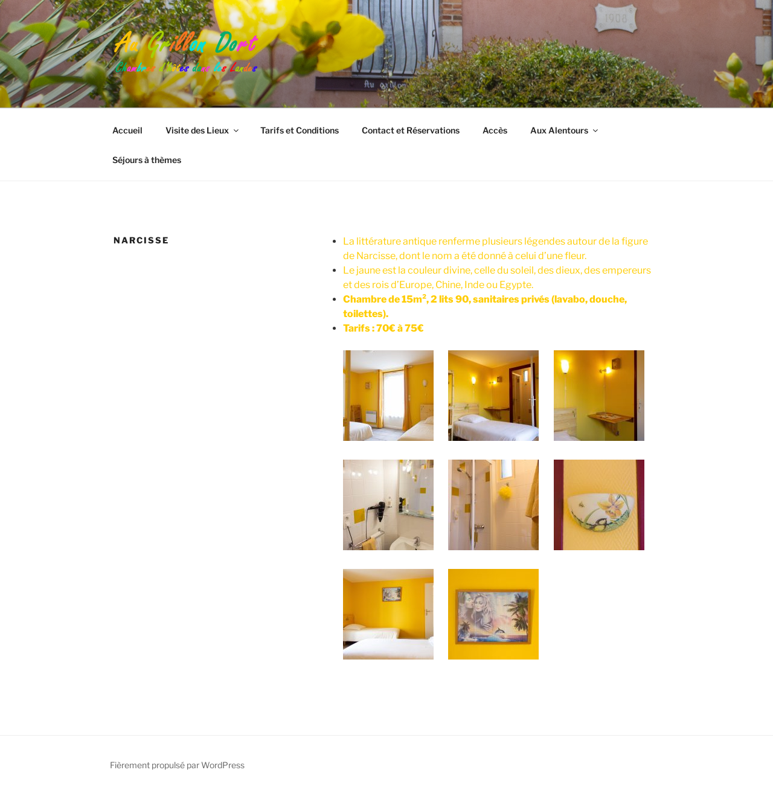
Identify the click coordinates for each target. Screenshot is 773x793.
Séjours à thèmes (146, 160)
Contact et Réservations (411, 130)
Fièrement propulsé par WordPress (177, 765)
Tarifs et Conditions (299, 130)
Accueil (127, 130)
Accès (495, 130)
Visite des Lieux (202, 130)
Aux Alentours (565, 130)
